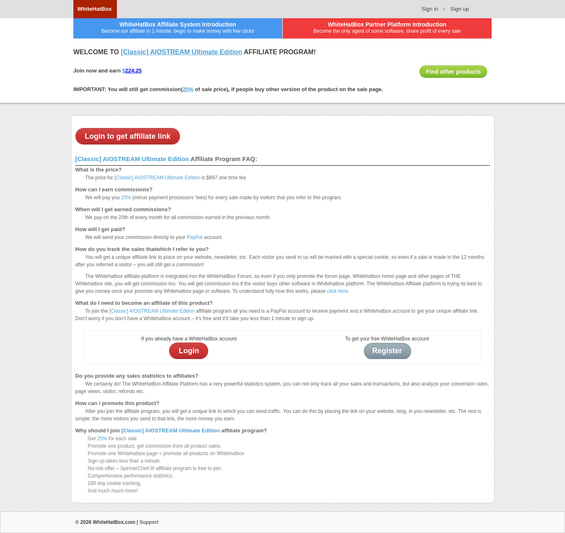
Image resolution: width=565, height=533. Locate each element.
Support (148, 522)
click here (337, 291)
